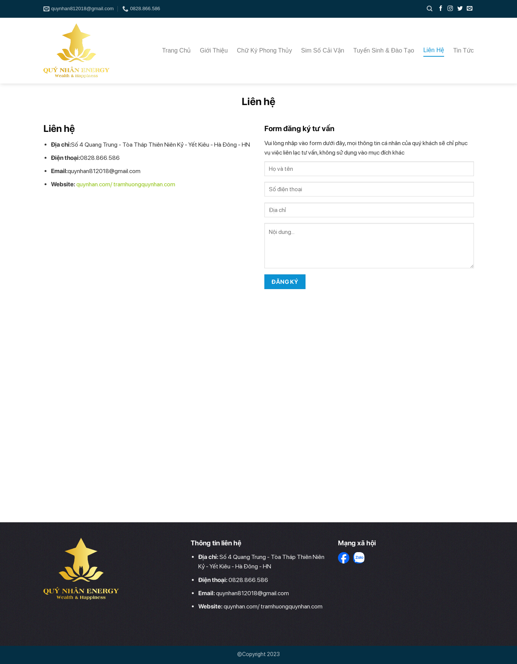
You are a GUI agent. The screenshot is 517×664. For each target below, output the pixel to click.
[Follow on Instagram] (451, 9)
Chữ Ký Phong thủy (264, 50)
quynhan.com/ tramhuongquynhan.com (125, 184)
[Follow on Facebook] (441, 9)
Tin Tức (463, 50)
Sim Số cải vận (322, 50)
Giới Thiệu (214, 50)
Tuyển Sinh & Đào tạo (383, 50)
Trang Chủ (176, 50)
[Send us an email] (469, 9)
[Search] (429, 8)
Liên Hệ (433, 50)
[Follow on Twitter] (460, 9)
